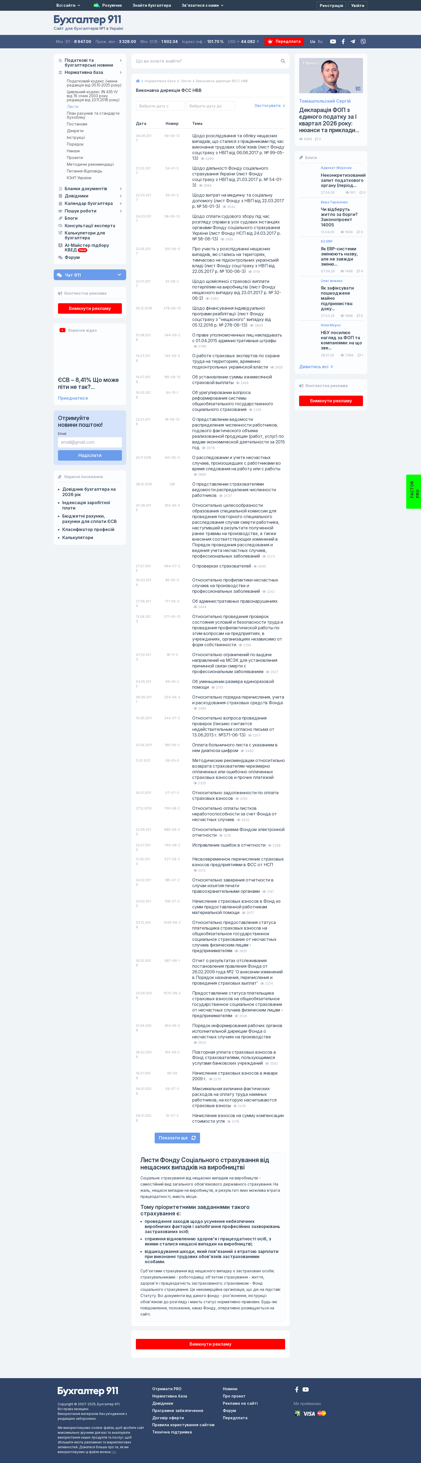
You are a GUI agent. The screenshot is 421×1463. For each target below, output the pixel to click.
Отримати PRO (167, 1388)
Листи (72, 106)
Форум (72, 257)
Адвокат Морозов (336, 168)
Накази (73, 151)
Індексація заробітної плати (86, 505)
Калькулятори (77, 537)
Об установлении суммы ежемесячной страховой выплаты (232, 379)
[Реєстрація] (331, 5)
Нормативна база (84, 72)
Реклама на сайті (240, 1403)
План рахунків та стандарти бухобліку (93, 115)
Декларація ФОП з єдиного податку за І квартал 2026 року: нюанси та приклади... (329, 120)
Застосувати (270, 105)
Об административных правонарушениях (235, 601)
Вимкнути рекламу (90, 308)
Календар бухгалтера (89, 203)
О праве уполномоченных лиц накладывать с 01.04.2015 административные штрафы (237, 337)
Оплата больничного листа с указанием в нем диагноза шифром (235, 747)
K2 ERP (326, 241)
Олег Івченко (332, 281)
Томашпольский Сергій (325, 101)
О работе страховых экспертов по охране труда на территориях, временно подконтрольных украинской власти (236, 361)
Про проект (234, 1396)
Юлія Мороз (331, 325)
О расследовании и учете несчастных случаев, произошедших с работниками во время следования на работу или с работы (236, 463)
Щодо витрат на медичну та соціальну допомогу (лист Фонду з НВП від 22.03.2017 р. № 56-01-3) (238, 200)
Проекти (75, 157)
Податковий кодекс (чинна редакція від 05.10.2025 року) (94, 83)
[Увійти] (357, 5)
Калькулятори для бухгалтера (85, 235)
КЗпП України (79, 177)
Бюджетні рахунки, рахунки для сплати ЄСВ (89, 518)
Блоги (71, 218)
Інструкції (76, 137)
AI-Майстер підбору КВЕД (87, 248)
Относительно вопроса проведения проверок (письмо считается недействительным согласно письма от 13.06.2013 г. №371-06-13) (233, 726)
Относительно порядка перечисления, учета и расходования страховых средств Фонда (238, 699)
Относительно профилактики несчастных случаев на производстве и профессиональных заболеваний (235, 585)
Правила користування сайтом (183, 1424)
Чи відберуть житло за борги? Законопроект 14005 (339, 217)
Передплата (284, 41)
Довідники (76, 196)
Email (62, 434)
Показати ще (177, 1137)
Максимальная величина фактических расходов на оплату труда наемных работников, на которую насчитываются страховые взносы (234, 1097)
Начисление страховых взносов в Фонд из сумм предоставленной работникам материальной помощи (236, 906)
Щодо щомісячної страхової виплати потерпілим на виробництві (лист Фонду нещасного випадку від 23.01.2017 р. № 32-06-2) (236, 290)
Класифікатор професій (88, 529)
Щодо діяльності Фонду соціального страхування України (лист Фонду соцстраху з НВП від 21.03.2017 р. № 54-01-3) (237, 176)
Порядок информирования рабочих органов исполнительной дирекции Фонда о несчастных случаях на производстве (237, 1031)
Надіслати (89, 455)
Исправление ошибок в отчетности (229, 845)
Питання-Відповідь (84, 171)
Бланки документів (86, 188)
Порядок (75, 144)
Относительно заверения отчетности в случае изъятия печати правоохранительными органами (233, 885)
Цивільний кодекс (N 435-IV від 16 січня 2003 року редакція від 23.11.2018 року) (93, 95)
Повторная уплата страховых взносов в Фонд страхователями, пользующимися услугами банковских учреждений (234, 1057)
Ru (320, 41)
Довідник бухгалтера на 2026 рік (89, 491)
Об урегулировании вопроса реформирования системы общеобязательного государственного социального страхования (232, 401)
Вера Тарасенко (334, 202)
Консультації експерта (90, 225)
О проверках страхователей (222, 566)
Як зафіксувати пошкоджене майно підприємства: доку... (337, 298)
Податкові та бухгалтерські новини (89, 63)
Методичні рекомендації (90, 164)
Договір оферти (168, 1417)
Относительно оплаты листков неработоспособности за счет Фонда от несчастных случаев (234, 813)
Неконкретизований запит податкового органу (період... (343, 180)
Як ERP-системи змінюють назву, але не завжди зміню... (339, 256)
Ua (312, 41)
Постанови (77, 124)
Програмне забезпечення (177, 1410)
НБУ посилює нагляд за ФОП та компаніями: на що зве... (341, 340)
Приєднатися (73, 398)
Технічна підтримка (172, 1432)
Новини (230, 1388)
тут (113, 1452)
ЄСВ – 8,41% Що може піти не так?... (88, 383)
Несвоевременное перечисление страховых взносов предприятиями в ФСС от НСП (238, 861)
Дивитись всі (316, 366)
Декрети (75, 130)
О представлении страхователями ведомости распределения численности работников (234, 489)
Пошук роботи (80, 211)
